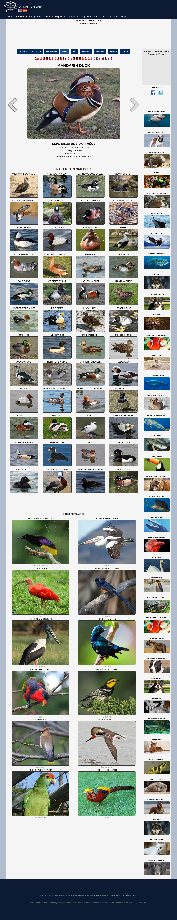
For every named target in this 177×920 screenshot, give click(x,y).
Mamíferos (51, 51)
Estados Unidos (84, 903)
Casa (32, 903)
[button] (16, 105)
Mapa (124, 16)
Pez (74, 51)
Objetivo (86, 16)
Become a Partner (89, 23)
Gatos (125, 51)
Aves (65, 51)
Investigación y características (63, 903)
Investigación (34, 16)
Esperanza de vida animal (103, 903)
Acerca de (99, 16)
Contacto (113, 16)
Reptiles (100, 51)
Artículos (73, 16)
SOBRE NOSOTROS (30, 51)
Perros (113, 51)
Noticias (119, 903)
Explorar (60, 16)
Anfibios (86, 51)
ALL (37, 58)
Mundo (9, 16)
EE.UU (20, 16)
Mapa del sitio (140, 903)
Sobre (38, 903)
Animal (49, 16)
